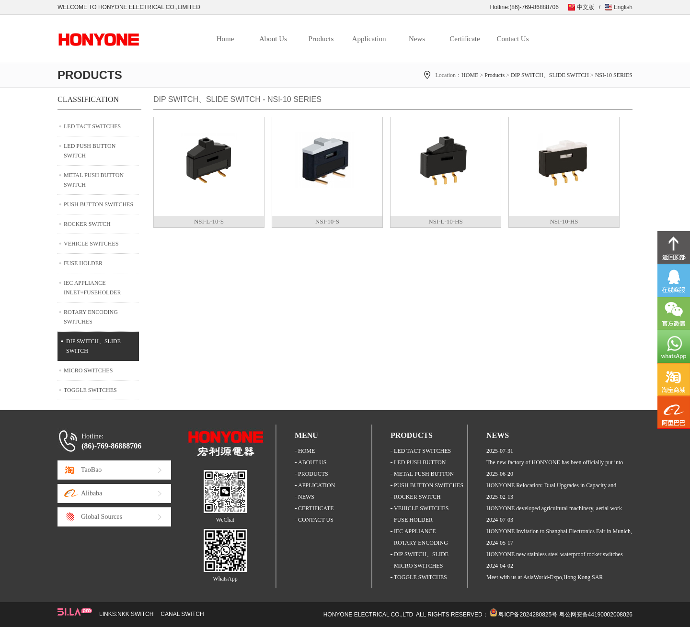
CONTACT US (316, 519)
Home (225, 39)
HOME (469, 75)
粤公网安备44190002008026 (595, 614)
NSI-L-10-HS (445, 221)
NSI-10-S (327, 221)
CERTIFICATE (316, 508)
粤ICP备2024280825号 (527, 614)
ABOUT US (312, 462)
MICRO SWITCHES (88, 370)
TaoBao (91, 469)
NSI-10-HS (564, 221)
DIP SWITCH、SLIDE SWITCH (550, 75)
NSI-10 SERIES (613, 75)
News (417, 39)
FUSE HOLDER (83, 263)
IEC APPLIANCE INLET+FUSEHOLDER (92, 288)
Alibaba (91, 493)
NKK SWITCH (135, 614)
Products (321, 39)
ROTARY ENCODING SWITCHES (91, 317)
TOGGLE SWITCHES (90, 390)
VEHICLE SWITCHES (91, 243)
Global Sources (101, 516)
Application (369, 39)
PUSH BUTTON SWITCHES (98, 204)
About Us (273, 39)
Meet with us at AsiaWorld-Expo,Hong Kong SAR (544, 577)
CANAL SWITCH (182, 614)
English (623, 7)
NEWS (306, 496)
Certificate (464, 39)
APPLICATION (316, 485)
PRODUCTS (313, 473)
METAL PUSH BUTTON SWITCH (94, 180)
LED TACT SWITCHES (92, 126)
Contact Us (512, 39)
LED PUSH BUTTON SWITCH (89, 151)
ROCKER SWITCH (87, 224)
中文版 (585, 7)
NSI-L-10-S (209, 221)
